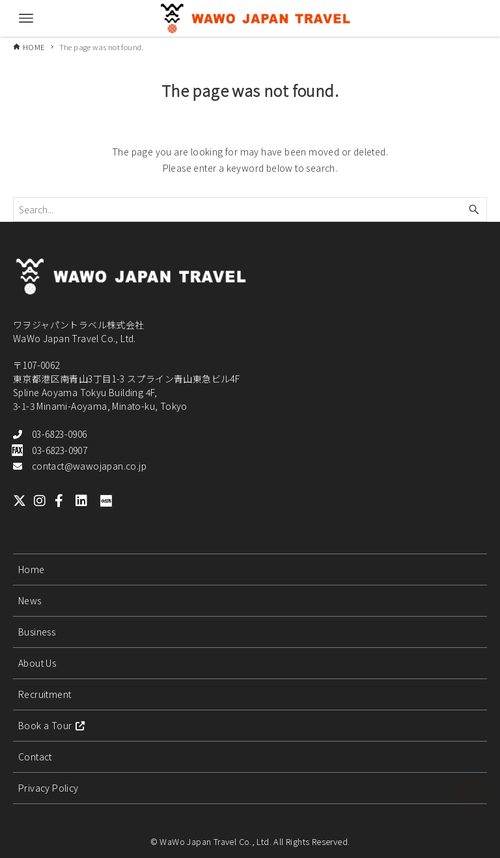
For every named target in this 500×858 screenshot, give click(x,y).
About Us (37, 662)
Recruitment (44, 694)
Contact (35, 756)
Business (36, 631)
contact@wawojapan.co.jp (89, 465)
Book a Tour (51, 725)
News (30, 600)
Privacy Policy (48, 787)
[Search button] (474, 209)
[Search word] (250, 209)
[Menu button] (26, 18)
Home (31, 569)
